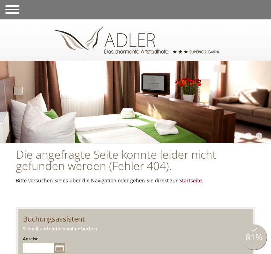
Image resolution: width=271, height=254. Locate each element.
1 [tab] (237, 136)
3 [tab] (258, 136)
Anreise (30, 239)
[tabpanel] (135, 102)
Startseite (190, 180)
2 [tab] (248, 136)
